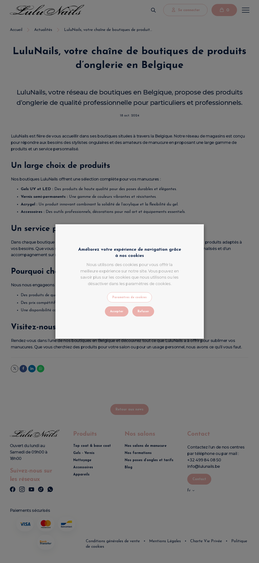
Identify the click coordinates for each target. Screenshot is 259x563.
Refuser (143, 311)
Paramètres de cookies (129, 297)
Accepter (116, 311)
